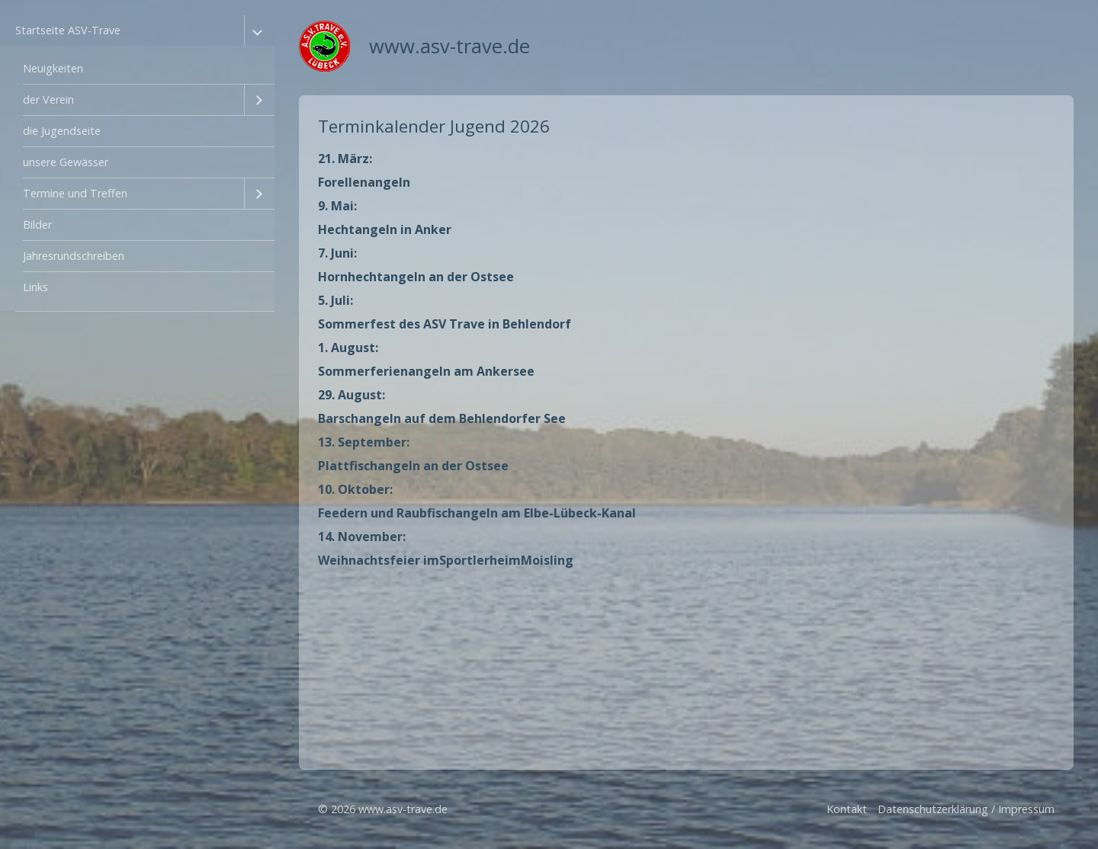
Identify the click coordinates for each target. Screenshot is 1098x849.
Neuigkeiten (53, 68)
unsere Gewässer (65, 162)
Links (35, 287)
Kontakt (847, 809)
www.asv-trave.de (449, 46)
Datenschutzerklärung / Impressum (966, 809)
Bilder (37, 224)
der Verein (48, 99)
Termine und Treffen (75, 193)
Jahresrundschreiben (73, 255)
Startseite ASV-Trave (67, 30)
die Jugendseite (62, 130)
